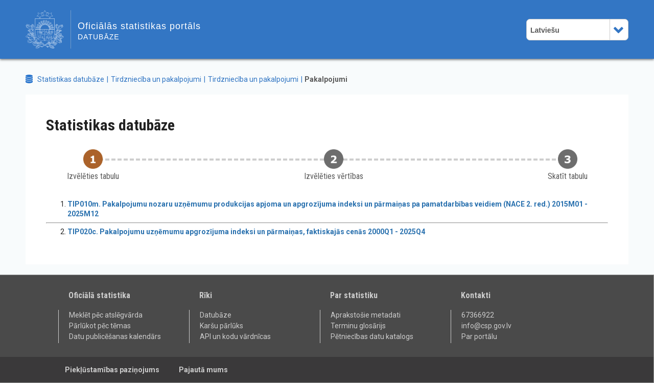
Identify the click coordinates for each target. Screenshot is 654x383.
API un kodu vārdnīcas (235, 336)
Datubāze (215, 315)
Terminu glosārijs (358, 326)
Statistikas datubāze (70, 79)
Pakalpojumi (326, 79)
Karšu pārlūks (221, 326)
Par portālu (479, 336)
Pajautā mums (203, 370)
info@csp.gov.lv (486, 326)
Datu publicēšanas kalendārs (115, 336)
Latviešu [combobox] (544, 30)
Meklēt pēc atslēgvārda (106, 315)
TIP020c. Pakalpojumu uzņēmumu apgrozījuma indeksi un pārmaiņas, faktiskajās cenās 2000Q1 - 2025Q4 (246, 232)
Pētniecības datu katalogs (372, 336)
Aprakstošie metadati (366, 315)
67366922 (477, 315)
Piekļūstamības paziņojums (112, 370)
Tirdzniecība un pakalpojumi (156, 79)
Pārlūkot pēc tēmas (100, 326)
